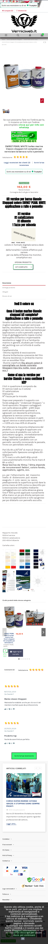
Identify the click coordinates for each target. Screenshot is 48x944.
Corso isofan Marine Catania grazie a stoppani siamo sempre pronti (23, 803)
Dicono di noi (7, 296)
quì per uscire (34, 932)
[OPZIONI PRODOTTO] (23, 267)
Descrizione (6, 283)
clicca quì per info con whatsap (31, 126)
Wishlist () (21, 11)
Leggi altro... (11, 824)
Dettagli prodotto (8, 288)
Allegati (5, 292)
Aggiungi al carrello (16, 652)
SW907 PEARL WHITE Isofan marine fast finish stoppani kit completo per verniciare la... (9, 638)
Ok (23, 939)
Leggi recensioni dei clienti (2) (17, 163)
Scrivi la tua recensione (24, 756)
